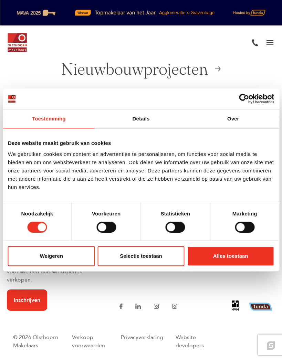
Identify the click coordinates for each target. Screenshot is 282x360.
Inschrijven (27, 300)
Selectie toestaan (141, 256)
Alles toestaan (230, 256)
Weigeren (51, 256)
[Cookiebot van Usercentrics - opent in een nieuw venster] (244, 99)
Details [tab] (141, 118)
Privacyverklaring (142, 337)
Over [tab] (233, 118)
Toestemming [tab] (49, 118)
